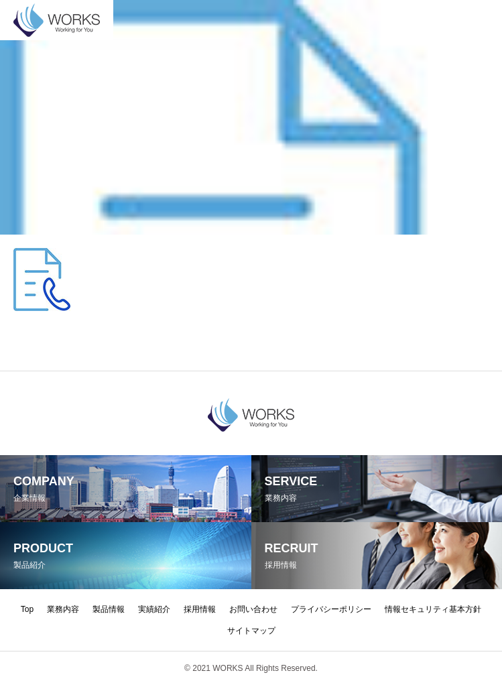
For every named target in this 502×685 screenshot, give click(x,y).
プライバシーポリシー (331, 609)
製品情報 (108, 609)
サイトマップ (251, 630)
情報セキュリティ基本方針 (433, 609)
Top (27, 609)
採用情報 (200, 609)
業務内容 (63, 609)
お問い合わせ (253, 609)
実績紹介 (154, 609)
